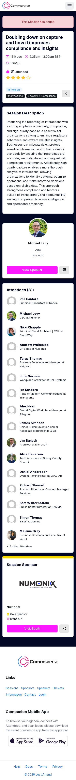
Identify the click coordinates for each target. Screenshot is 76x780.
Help (17, 766)
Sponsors (27, 688)
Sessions (12, 688)
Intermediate (15, 95)
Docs (29, 766)
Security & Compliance (42, 95)
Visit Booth (32, 628)
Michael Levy (38, 243)
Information (14, 694)
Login (42, 694)
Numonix (13, 607)
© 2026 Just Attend (38, 774)
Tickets (58, 688)
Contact (30, 694)
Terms (42, 766)
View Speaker (32, 270)
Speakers (43, 688)
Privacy (57, 766)
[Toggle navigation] (69, 6)
